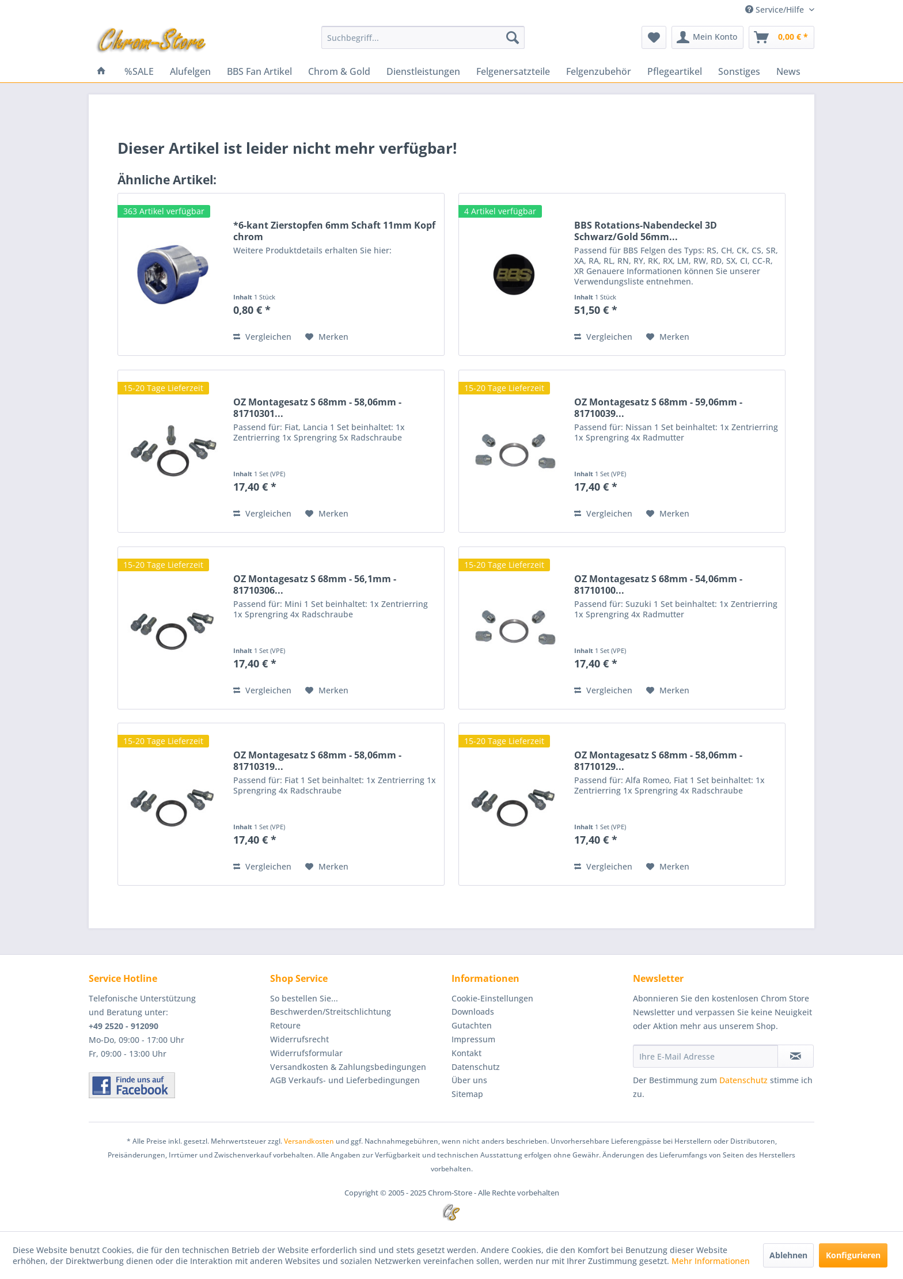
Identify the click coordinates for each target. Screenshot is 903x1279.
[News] (788, 71)
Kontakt (466, 1053)
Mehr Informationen (710, 1260)
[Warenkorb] (781, 37)
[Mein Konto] (707, 37)
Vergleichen (262, 336)
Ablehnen (788, 1255)
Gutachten (471, 1025)
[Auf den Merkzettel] (326, 337)
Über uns (469, 1080)
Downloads (472, 1011)
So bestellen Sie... (304, 998)
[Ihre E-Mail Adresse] (705, 1056)
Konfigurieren (853, 1255)
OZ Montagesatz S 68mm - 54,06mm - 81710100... (658, 584)
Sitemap (467, 1093)
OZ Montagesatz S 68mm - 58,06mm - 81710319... (317, 760)
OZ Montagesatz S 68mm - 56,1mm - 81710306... (314, 584)
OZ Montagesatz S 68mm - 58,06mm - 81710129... (658, 760)
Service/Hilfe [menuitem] (775, 9)
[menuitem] (423, 37)
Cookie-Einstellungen (492, 998)
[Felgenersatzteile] (513, 71)
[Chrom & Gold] (339, 71)
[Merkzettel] (654, 37)
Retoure (285, 1025)
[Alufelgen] (190, 71)
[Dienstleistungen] (423, 71)
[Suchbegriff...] (423, 37)
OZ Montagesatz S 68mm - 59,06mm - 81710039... (658, 407)
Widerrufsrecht (299, 1039)
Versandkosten (309, 1141)
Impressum (473, 1039)
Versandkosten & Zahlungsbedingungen (348, 1066)
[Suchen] (512, 37)
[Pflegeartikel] (674, 71)
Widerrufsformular (306, 1053)
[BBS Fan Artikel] (259, 71)
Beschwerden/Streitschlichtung (330, 1011)
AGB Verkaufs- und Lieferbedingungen (345, 1080)
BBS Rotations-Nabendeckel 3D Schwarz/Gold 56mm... (645, 230)
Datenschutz (475, 1066)
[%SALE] (139, 71)
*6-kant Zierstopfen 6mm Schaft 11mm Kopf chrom (334, 230)
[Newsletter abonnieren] (795, 1056)
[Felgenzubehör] (598, 71)
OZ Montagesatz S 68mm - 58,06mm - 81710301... (317, 407)
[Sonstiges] (739, 71)
